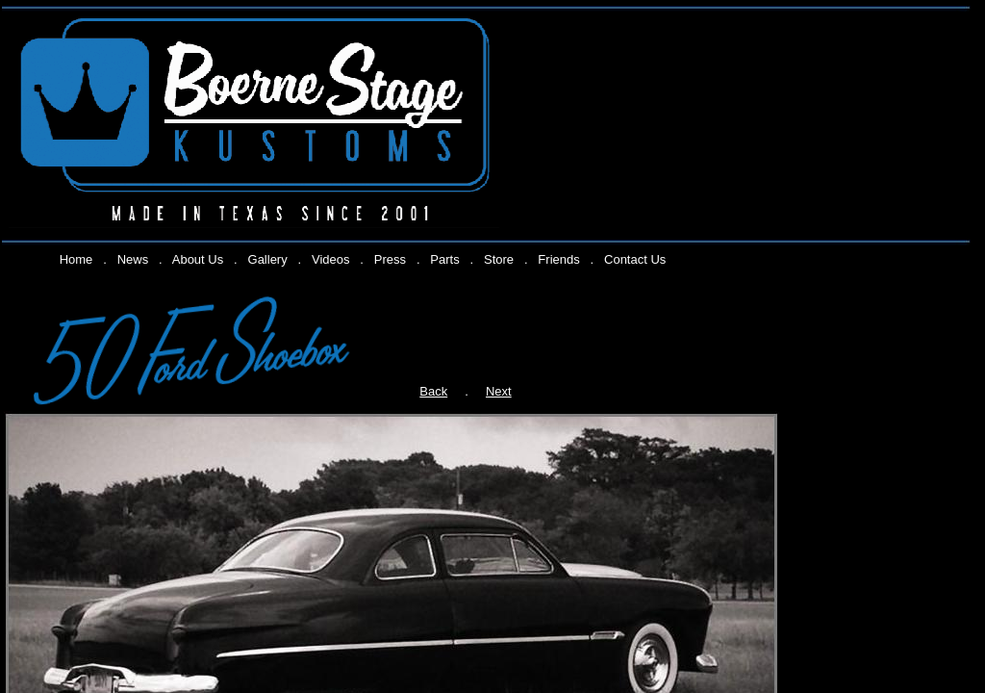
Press (390, 259)
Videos (331, 259)
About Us (197, 259)
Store (499, 259)
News (133, 259)
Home (76, 259)
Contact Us (635, 259)
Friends (558, 259)
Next (499, 391)
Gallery (268, 259)
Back (433, 391)
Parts (444, 259)
